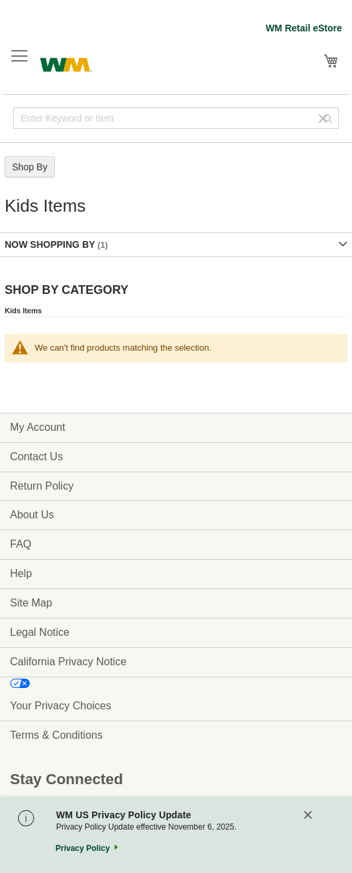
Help (21, 573)
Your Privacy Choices (60, 705)
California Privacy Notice (68, 661)
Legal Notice (39, 632)
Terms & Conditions (56, 735)
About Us (32, 514)
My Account (37, 427)
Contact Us (36, 456)
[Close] (308, 816)
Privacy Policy (82, 848)
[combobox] (176, 118)
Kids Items (23, 311)
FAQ (20, 544)
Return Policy (41, 486)
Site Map (31, 602)
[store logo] (66, 63)
